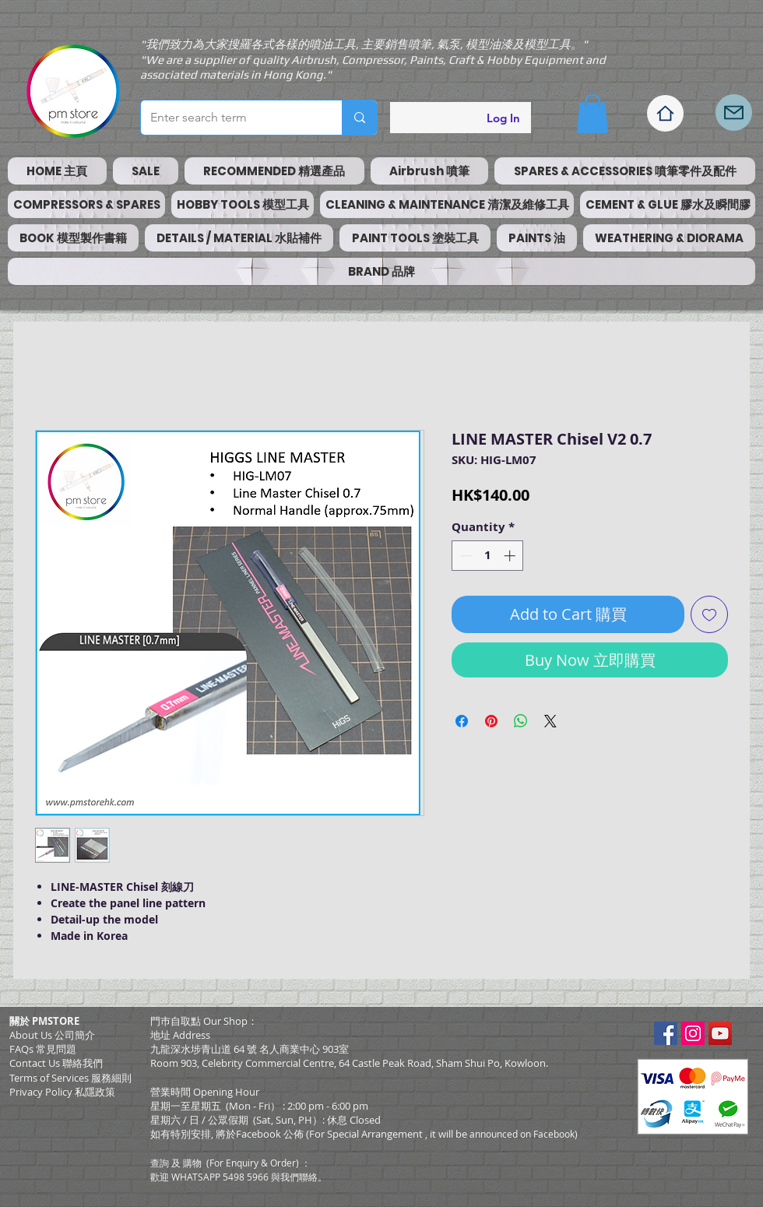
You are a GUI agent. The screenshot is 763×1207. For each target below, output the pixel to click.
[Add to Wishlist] (709, 614)
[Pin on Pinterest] (491, 721)
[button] (592, 113)
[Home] (665, 113)
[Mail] (734, 112)
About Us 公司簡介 (52, 1035)
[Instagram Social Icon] (693, 1033)
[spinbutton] (488, 555)
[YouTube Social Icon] (720, 1033)
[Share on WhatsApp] (521, 721)
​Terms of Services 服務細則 (70, 1078)
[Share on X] (550, 721)
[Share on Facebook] (461, 721)
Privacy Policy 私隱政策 (62, 1092)
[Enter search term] (229, 117)
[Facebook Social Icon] (665, 1033)
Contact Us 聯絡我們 (56, 1063)
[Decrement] (464, 555)
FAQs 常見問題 (42, 1049)
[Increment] (511, 555)
